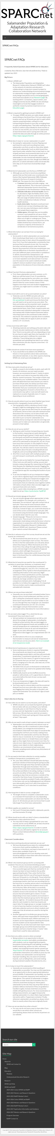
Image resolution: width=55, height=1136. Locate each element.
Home (4, 1059)
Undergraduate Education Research (18, 1077)
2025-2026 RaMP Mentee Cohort (17, 1106)
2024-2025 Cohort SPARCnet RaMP (18, 1090)
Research (7, 1081)
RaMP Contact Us (12, 1118)
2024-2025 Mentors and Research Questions (21, 1093)
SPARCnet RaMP (10, 1087)
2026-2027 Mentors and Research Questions (21, 1112)
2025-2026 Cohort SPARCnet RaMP (18, 1099)
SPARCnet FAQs (10, 1084)
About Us (8, 1061)
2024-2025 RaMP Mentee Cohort (17, 1096)
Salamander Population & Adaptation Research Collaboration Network (27, 27)
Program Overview (13, 1115)
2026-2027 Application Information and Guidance (23, 1109)
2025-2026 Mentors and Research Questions (21, 1102)
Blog (6, 1068)
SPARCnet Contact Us (14, 1064)
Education (8, 1071)
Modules (9, 1074)
